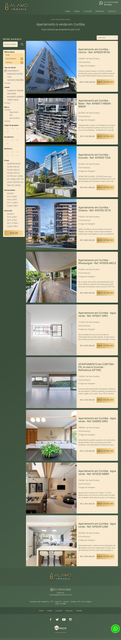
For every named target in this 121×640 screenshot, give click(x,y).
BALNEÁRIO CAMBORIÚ (15, 97)
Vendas (68, 19)
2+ (13, 128)
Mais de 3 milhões (14, 185)
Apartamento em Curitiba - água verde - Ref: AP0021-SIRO (97, 314)
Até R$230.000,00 (13, 164)
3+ (18, 128)
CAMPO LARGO (13, 100)
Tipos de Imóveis (60, 19)
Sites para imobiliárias (60, 632)
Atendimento (115, 629)
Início (52, 19)
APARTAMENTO (13, 71)
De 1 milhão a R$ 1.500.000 (15, 179)
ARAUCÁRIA (11, 94)
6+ (18, 155)
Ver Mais (7, 83)
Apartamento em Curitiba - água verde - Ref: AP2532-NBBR (97, 472)
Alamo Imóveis (60, 577)
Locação (87, 11)
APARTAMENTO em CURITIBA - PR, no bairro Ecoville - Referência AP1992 (96, 367)
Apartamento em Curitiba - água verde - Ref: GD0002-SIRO (97, 420)
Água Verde (14, 112)
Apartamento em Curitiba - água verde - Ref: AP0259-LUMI (97, 525)
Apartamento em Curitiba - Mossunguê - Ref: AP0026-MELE (97, 262)
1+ (8, 128)
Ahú (11, 115)
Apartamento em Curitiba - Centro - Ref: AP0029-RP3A (94, 51)
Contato (112, 11)
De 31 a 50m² (12, 196)
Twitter (57, 619)
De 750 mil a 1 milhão (15, 176)
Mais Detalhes (105, 82)
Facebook (50, 619)
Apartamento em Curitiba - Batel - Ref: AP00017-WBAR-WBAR (94, 103)
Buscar (14, 233)
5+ (13, 155)
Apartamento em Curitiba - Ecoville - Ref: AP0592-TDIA (94, 156)
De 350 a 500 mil (13, 170)
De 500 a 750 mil (13, 173)
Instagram (70, 619)
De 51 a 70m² (12, 200)
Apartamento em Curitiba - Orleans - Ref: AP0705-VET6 (94, 209)
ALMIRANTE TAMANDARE (15, 91)
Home (67, 11)
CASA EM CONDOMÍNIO (15, 80)
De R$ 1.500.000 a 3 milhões (15, 182)
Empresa (100, 11)
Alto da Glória (15, 118)
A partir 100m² (12, 206)
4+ (8, 132)
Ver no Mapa (86, 602)
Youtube (63, 619)
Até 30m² (10, 193)
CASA (9, 77)
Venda (77, 11)
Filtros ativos (9, 52)
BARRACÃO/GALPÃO (15, 74)
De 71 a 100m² (12, 203)
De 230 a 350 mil (13, 167)
